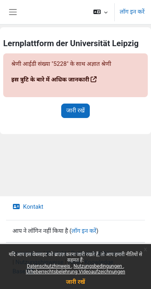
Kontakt (27, 206)
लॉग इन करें (132, 11)
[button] (100, 12)
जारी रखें (75, 282)
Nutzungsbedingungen (98, 266)
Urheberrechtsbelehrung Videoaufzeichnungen (75, 272)
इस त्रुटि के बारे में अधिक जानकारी (50, 79)
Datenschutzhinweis (49, 266)
